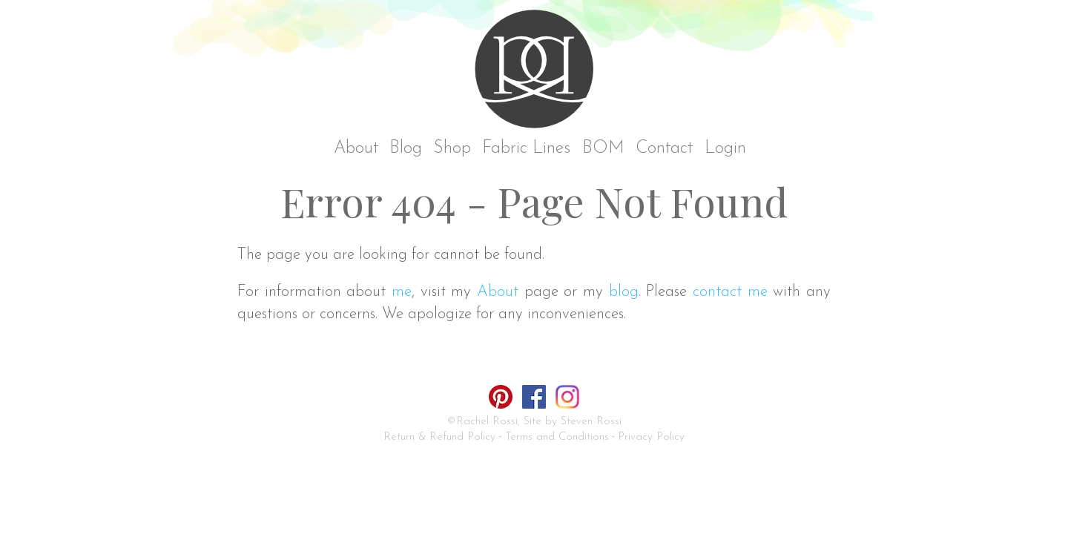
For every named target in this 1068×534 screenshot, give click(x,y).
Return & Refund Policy (439, 437)
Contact (664, 148)
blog (624, 292)
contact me (730, 292)
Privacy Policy (651, 437)
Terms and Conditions (557, 437)
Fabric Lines (526, 148)
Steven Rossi (591, 421)
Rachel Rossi (487, 421)
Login (725, 148)
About (356, 148)
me (402, 292)
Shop (452, 148)
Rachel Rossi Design (538, 72)
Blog (405, 148)
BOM (603, 148)
